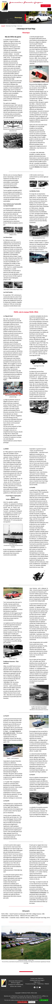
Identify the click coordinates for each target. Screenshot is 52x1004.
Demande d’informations (16, 981)
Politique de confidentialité (15, 984)
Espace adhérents (46, 5)
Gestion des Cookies (15, 986)
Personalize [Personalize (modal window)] (32, 1002)
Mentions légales (15, 982)
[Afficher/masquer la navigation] (49, 9)
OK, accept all (44, 1000)
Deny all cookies (22, 1002)
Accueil (3, 26)
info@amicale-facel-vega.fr (37, 980)
